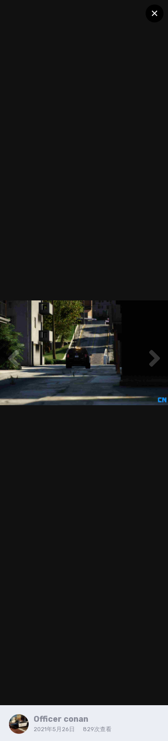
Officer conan (61, 719)
